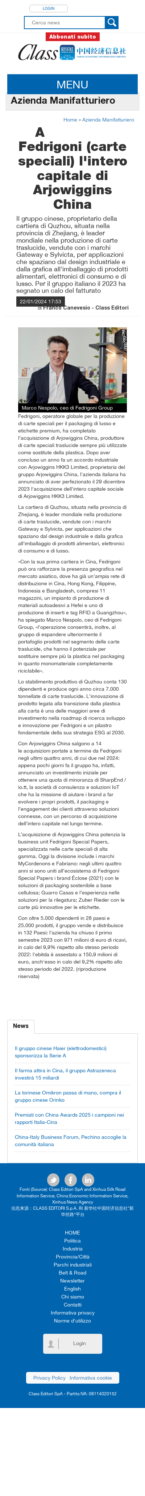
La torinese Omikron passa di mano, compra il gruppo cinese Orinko (68, 1096)
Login (49, 8)
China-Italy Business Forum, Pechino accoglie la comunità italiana (71, 1140)
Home (70, 120)
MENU (72, 84)
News (21, 1027)
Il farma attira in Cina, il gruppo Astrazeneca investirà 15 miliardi (65, 1074)
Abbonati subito (72, 37)
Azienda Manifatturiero (108, 120)
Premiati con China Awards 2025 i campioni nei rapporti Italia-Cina (69, 1118)
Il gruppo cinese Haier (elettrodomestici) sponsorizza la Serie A (61, 1051)
